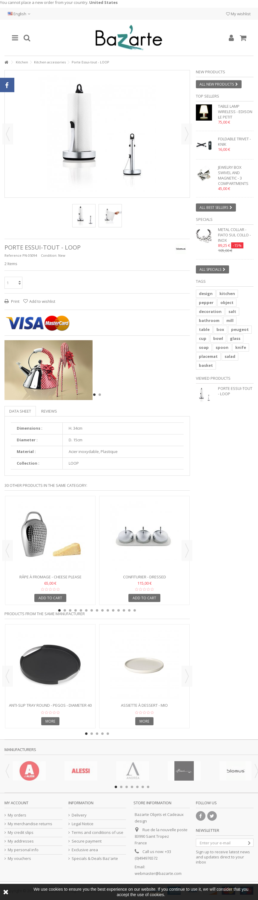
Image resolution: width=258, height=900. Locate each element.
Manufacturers (20, 749)
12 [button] (118, 610)
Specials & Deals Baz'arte (95, 858)
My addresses (21, 841)
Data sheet (20, 411)
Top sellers (207, 96)
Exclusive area (85, 849)
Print (14, 301)
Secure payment (87, 841)
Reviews (49, 411)
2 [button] (100, 394)
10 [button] (108, 610)
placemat (208, 356)
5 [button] (81, 610)
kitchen (227, 293)
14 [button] (129, 610)
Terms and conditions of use (97, 832)
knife (240, 347)
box (220, 329)
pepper (206, 302)
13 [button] (124, 610)
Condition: (49, 255)
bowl (218, 338)
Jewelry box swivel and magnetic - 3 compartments (233, 175)
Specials (204, 219)
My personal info (23, 849)
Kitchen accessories (50, 62)
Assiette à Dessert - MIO (144, 705)
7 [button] (91, 610)
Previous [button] (7, 134)
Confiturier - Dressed (144, 577)
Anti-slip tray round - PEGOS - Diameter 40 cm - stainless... (50, 708)
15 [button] (134, 610)
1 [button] (94, 394)
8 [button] (97, 610)
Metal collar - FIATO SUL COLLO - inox (234, 235)
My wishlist (238, 13)
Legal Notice (82, 823)
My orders (17, 815)
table (204, 329)
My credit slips (20, 832)
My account (16, 802)
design (206, 293)
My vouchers (19, 858)
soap (204, 347)
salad (230, 356)
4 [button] (75, 610)
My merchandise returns (30, 823)
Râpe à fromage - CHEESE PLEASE (50, 577)
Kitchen (22, 62)
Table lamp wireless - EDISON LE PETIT (235, 112)
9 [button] (102, 610)
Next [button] (186, 134)
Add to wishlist (42, 301)
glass (235, 338)
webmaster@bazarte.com (158, 873)
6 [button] (86, 610)
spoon (222, 347)
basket (206, 365)
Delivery (79, 815)
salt (232, 311)
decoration (210, 311)
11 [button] (113, 610)
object (227, 302)
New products (210, 72)
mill (230, 320)
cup (202, 338)
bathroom (209, 320)
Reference (13, 255)
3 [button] (70, 610)
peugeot (240, 329)
